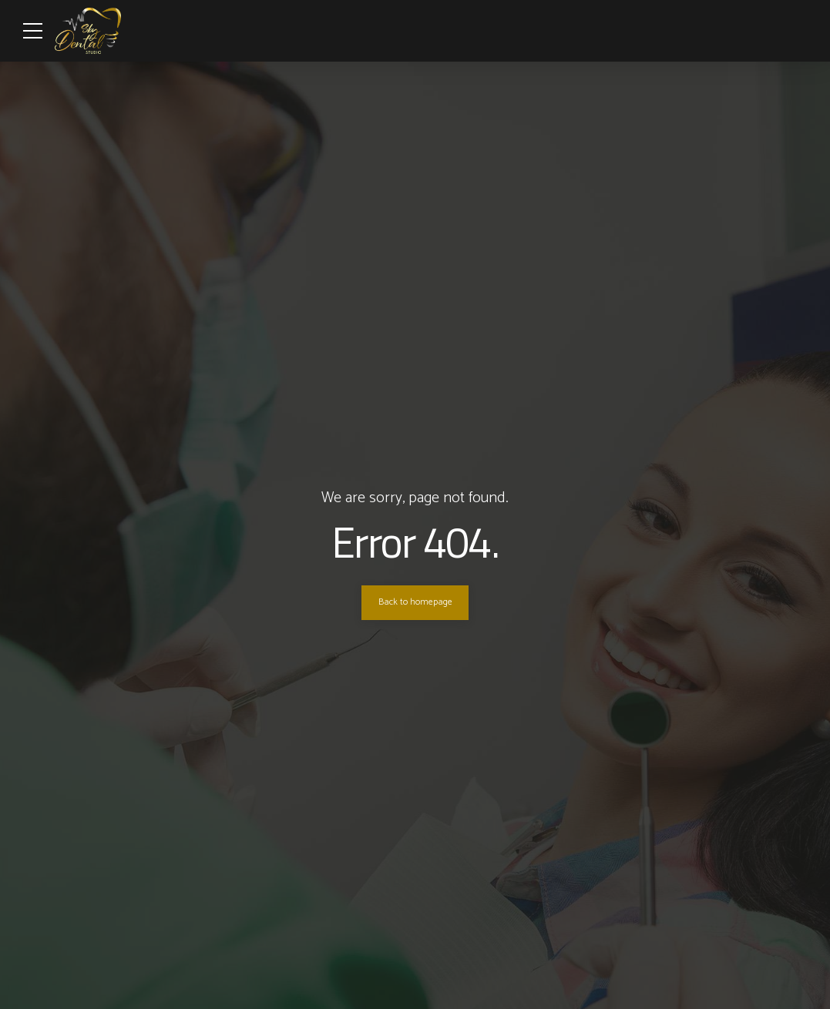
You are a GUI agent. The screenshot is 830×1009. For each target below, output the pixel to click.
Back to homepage (415, 602)
